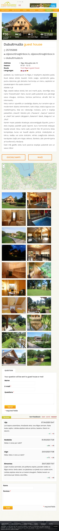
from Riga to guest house (30, 68)
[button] (29, 175)
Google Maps (13, 157)
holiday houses (27, 524)
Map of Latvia (16, 10)
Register (49, 10)
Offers (25, 10)
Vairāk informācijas (14, 529)
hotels (36, 524)
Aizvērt (55, 526)
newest (54, 417)
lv (17, 1)
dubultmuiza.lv (14, 58)
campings (43, 524)
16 (53, 446)
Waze (40, 157)
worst (48, 417)
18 (53, 478)
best (43, 417)
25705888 (11, 50)
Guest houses (5, 10)
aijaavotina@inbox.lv (18, 54)
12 (49, 478)
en (22, 1)
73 (49, 458)
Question (9, 370)
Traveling (32, 10)
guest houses (5, 524)
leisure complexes (16, 524)
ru (20, 1)
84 (49, 446)
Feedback (41, 10)
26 (53, 458)
